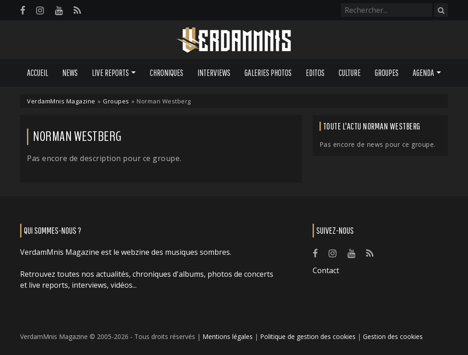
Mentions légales (227, 336)
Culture (350, 73)
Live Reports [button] (110, 73)
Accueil (37, 73)
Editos (315, 73)
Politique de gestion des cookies (308, 336)
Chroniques (166, 73)
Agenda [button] (423, 73)
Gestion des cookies (393, 336)
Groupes (387, 73)
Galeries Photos (268, 73)
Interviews (213, 73)
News (70, 73)
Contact (326, 270)
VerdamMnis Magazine (61, 101)
